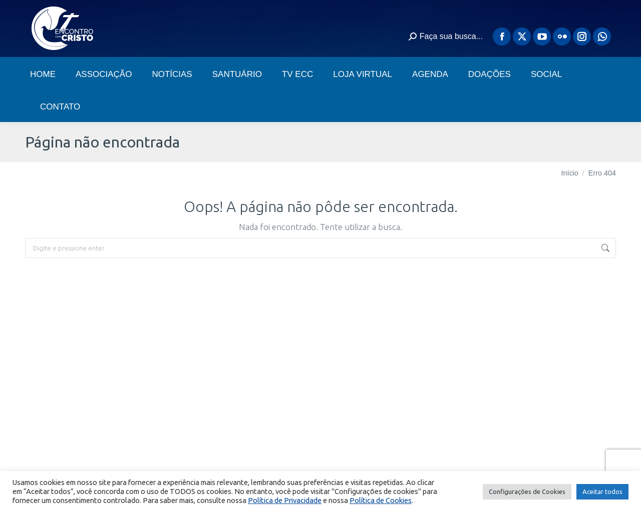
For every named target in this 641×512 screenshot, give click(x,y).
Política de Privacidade (285, 500)
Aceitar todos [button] (602, 491)
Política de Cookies (381, 500)
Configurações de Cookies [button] (527, 491)
